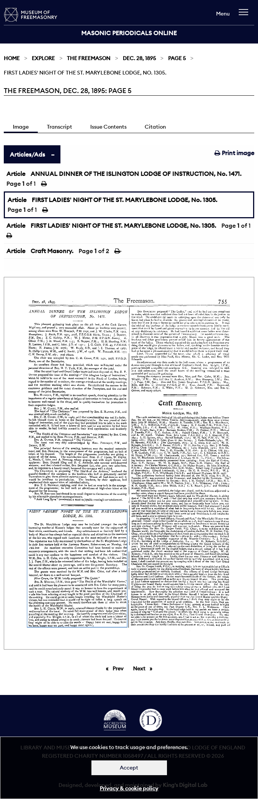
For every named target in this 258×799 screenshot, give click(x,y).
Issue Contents (108, 126)
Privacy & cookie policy (129, 788)
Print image (234, 153)
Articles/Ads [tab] (27, 154)
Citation (155, 126)
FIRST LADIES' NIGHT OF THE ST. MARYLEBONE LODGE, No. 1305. (124, 200)
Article (15, 173)
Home (12, 58)
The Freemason (88, 58)
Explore (43, 58)
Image (21, 126)
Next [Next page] (144, 668)
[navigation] (245, 15)
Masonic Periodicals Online (129, 33)
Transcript (59, 126)
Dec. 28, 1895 (139, 58)
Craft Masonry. (52, 251)
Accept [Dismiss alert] (129, 767)
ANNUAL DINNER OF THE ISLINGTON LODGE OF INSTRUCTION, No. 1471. (136, 173)
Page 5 (177, 58)
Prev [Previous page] (119, 668)
